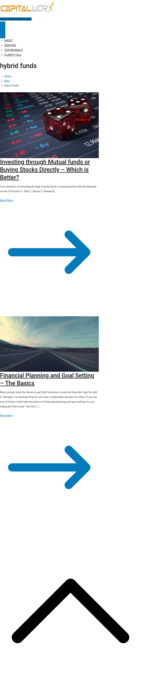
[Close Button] (2, 34)
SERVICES (10, 45)
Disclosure (84, 534)
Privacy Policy (68, 534)
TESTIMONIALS (13, 50)
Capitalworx (28, 534)
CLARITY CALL (12, 55)
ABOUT (8, 40)
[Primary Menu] (2, 25)
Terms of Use (100, 534)
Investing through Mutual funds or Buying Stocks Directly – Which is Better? (45, 170)
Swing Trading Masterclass (16, 19)
